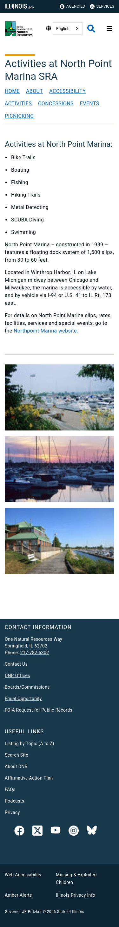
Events (89, 104)
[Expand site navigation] (109, 28)
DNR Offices (17, 675)
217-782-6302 (34, 652)
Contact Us (16, 664)
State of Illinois (70, 911)
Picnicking (19, 116)
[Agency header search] (91, 29)
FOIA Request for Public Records (38, 710)
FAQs (10, 789)
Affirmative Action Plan (29, 778)
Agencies (72, 6)
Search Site (16, 755)
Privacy (12, 812)
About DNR (16, 766)
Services (102, 6)
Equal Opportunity (23, 698)
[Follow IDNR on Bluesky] (92, 832)
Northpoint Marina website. (46, 331)
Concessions (56, 104)
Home (12, 91)
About (34, 91)
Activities (18, 104)
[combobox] (68, 28)
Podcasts (14, 801)
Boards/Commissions (27, 687)
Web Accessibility (23, 874)
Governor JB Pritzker (23, 911)
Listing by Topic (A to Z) (29, 743)
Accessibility (67, 91)
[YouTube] (55, 832)
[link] (19, 832)
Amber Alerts (18, 895)
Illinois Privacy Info (75, 895)
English (62, 28)
